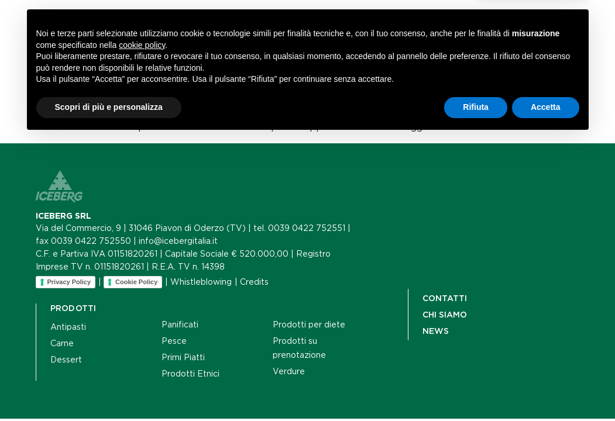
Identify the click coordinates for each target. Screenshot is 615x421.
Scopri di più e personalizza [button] (109, 389)
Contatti (316, 46)
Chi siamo (204, 46)
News (261, 46)
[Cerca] (479, 41)
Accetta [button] (546, 389)
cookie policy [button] (142, 327)
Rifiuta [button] (476, 389)
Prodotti (137, 46)
